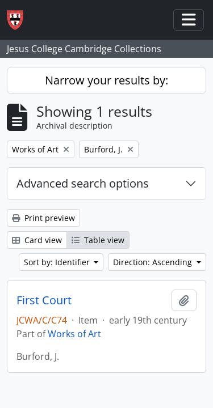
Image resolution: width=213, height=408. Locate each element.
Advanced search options (82, 183)
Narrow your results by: (106, 80)
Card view (37, 240)
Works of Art (74, 334)
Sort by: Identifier (58, 262)
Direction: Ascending (153, 262)
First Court (44, 300)
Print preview (43, 217)
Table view (98, 240)
